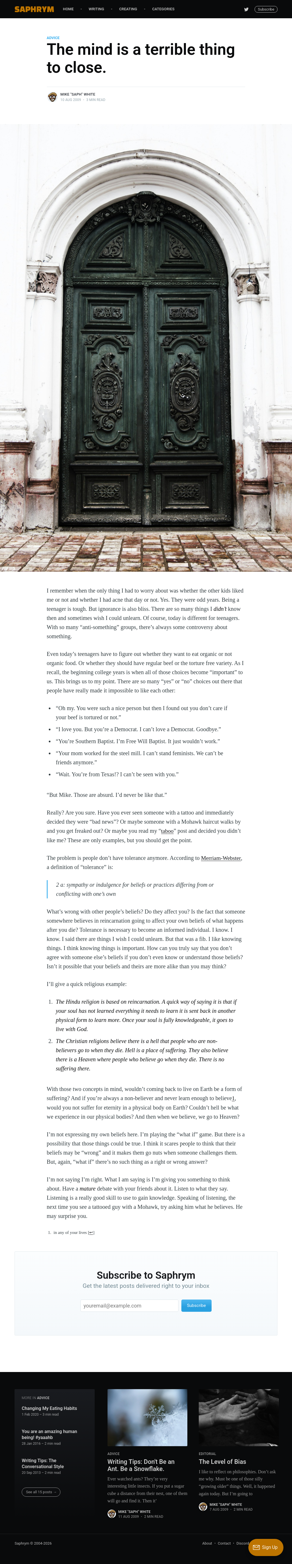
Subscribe (266, 9)
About (207, 1543)
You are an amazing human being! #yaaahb (49, 1434)
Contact (224, 1543)
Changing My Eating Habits (49, 1408)
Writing (96, 9)
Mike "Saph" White (77, 94)
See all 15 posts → (41, 1491)
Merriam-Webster (221, 857)
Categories (163, 9)
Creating (128, 9)
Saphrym (22, 1543)
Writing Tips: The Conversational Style (43, 1463)
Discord (242, 1543)
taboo (167, 831)
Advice (53, 38)
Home (68, 9)
